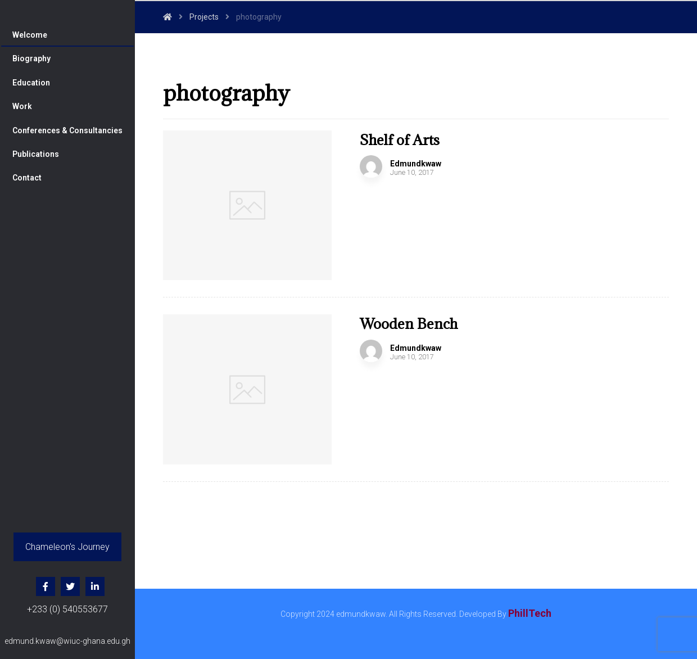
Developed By (505, 614)
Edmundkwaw (415, 163)
